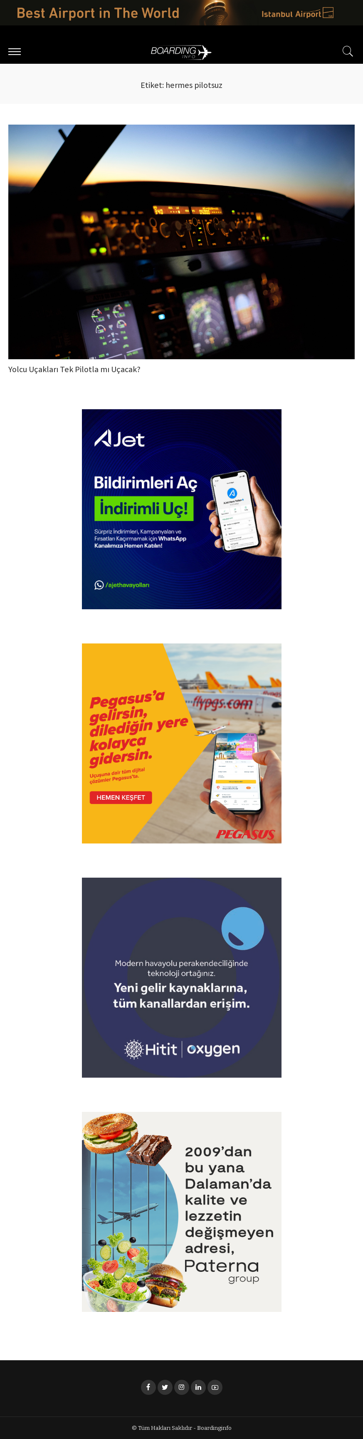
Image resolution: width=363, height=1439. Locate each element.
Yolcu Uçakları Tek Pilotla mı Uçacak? (74, 370)
